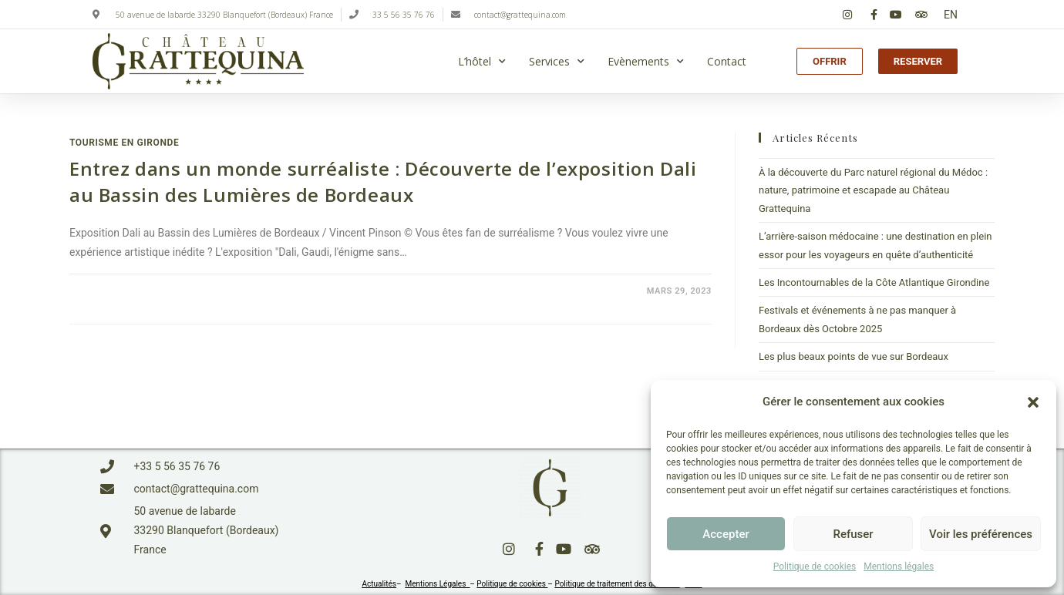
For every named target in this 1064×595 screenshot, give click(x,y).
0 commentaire (120, 291)
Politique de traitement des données (616, 584)
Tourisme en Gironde (124, 142)
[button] (1033, 402)
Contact (726, 61)
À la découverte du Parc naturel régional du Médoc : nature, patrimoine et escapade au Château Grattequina (873, 190)
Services (556, 61)
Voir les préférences (980, 534)
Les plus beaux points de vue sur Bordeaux (853, 356)
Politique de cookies (814, 566)
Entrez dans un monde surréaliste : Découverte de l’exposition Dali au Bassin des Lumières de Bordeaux (383, 181)
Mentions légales (899, 566)
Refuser (853, 534)
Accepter (725, 534)
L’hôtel (482, 61)
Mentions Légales (438, 584)
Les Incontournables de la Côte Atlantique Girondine (874, 282)
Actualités (379, 584)
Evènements (646, 61)
